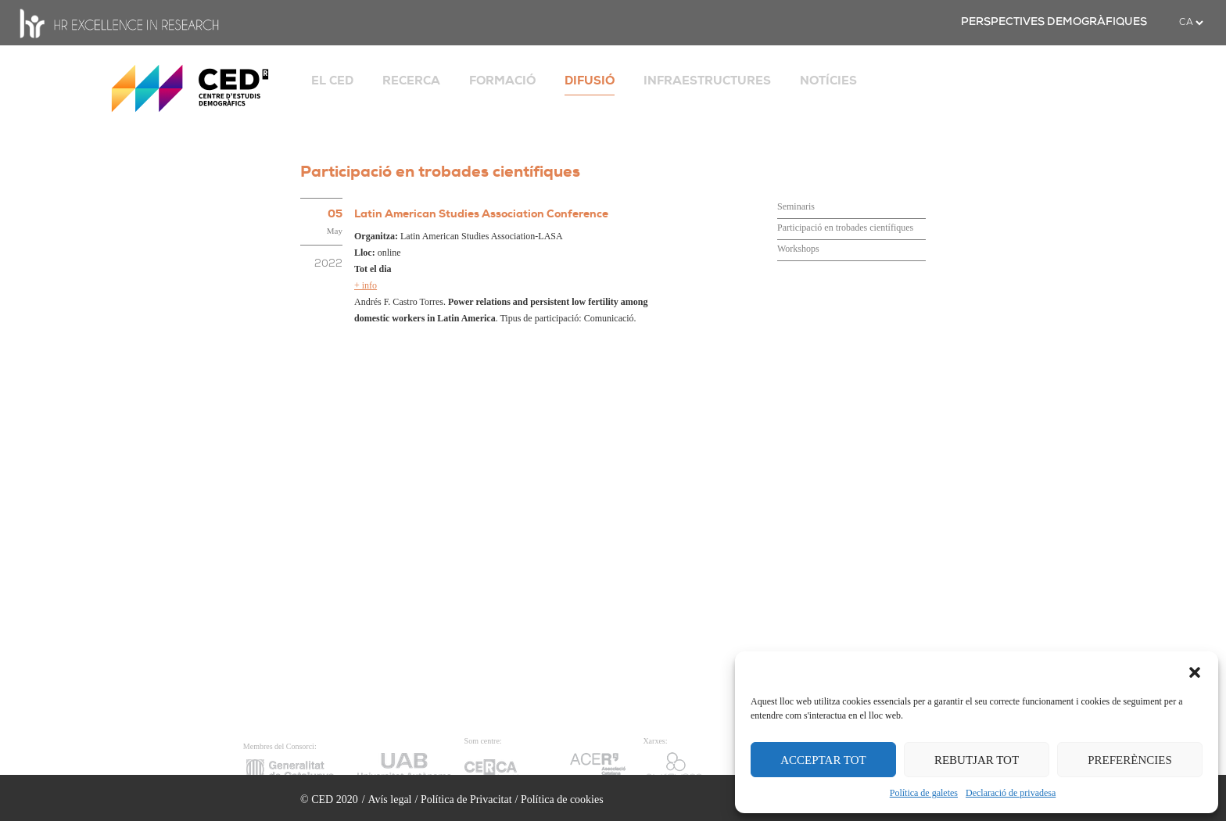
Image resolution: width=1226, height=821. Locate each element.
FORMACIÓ (502, 80)
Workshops (798, 248)
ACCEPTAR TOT (823, 760)
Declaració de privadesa (1011, 792)
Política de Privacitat (466, 799)
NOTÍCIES (828, 80)
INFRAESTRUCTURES (707, 80)
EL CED (332, 80)
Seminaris (796, 206)
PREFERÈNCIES (1130, 760)
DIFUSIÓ (590, 80)
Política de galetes (924, 792)
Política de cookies (562, 799)
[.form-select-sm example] (1191, 22)
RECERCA (411, 80)
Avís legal (389, 799)
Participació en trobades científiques (845, 227)
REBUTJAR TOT (976, 760)
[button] (1195, 671)
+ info (365, 285)
